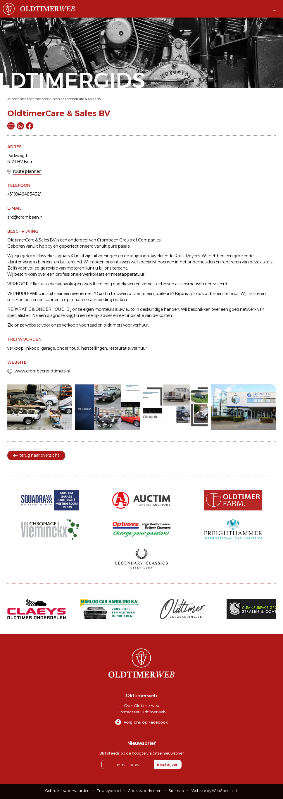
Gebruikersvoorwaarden (67, 790)
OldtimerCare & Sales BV (82, 99)
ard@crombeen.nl (25, 217)
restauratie (119, 348)
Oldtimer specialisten (43, 99)
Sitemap (176, 790)
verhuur (139, 348)
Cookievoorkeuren (144, 790)
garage (48, 348)
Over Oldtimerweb (141, 705)
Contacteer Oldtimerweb (141, 712)
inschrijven (168, 764)
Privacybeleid (109, 790)
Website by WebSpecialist (214, 790)
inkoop (32, 348)
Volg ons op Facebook (146, 722)
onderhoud (68, 348)
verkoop (15, 348)
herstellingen (94, 348)
